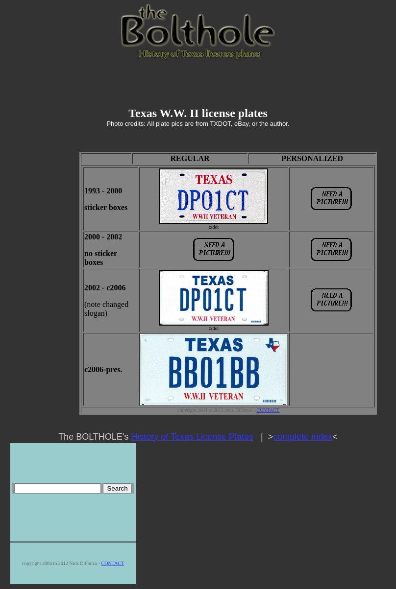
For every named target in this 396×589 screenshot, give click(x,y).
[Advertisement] (198, 84)
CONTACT (267, 410)
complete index (302, 437)
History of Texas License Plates (192, 437)
